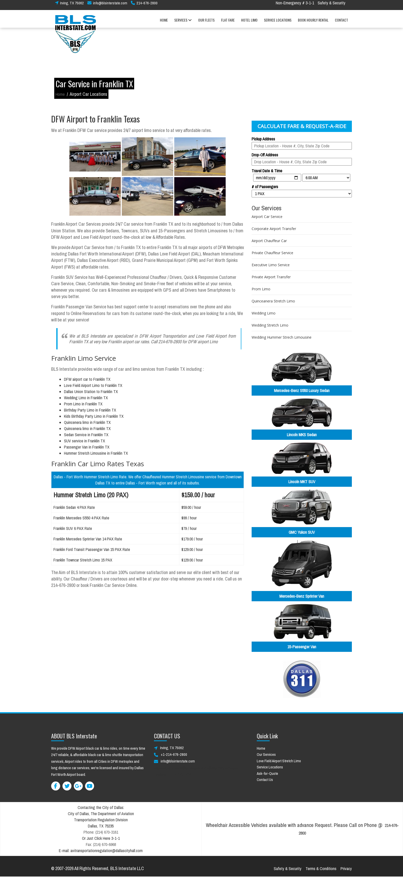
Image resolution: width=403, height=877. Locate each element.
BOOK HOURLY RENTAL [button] (313, 22)
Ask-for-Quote (267, 773)
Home (60, 94)
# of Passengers (265, 186)
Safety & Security (331, 5)
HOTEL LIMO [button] (249, 22)
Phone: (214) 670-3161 (101, 832)
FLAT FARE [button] (228, 22)
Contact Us (265, 779)
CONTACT (341, 22)
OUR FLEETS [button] (206, 22)
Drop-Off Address (265, 155)
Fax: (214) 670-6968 (101, 844)
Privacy (346, 868)
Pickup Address (263, 139)
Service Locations (270, 767)
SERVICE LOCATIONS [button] (277, 22)
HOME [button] (164, 22)
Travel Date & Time (267, 171)
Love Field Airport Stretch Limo (279, 761)
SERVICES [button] (183, 23)
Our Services (266, 754)
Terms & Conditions (321, 868)
